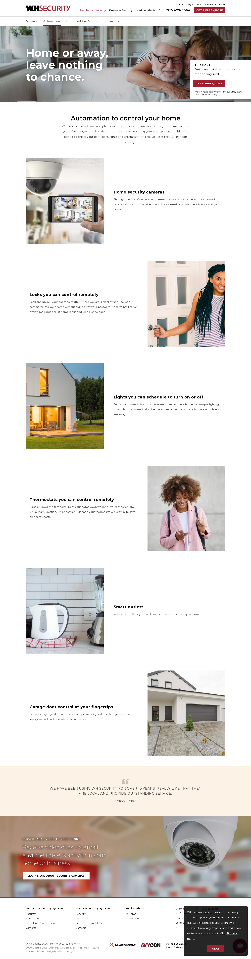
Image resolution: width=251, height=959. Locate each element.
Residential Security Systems (44, 908)
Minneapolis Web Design (40, 951)
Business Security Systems (93, 908)
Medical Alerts (135, 908)
